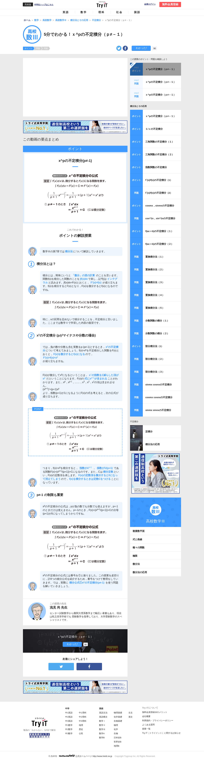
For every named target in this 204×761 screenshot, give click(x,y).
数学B (102, 737)
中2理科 (82, 717)
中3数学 (69, 733)
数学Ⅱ (102, 725)
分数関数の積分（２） (157, 333)
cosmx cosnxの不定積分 (158, 397)
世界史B (117, 742)
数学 (83, 12)
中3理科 (82, 721)
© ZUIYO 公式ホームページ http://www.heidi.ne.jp (80, 756)
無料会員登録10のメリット (154, 712)
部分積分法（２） (154, 359)
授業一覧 (146, 729)
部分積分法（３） (154, 371)
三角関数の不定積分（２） (159, 154)
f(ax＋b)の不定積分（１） (159, 231)
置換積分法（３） (154, 282)
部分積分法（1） (154, 346)
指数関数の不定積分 (156, 167)
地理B (116, 746)
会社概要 (146, 716)
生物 (116, 733)
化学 (116, 729)
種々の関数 (139, 547)
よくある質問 (148, 724)
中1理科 (82, 712)
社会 (119, 12)
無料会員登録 (170, 4)
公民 (81, 733)
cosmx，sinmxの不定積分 (159, 205)
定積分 (149, 431)
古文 (130, 712)
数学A (102, 733)
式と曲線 (137, 539)
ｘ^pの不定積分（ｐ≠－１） (160, 69)
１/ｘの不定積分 (154, 128)
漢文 (130, 717)
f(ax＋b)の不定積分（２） (159, 244)
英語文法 (103, 712)
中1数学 (69, 725)
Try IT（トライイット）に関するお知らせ (161, 733)
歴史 (81, 729)
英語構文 (103, 717)
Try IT (102, 4)
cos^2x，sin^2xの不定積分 (160, 218)
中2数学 (69, 729)
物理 (116, 725)
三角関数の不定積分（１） (159, 141)
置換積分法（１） (154, 256)
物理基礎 (118, 712)
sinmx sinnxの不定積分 (158, 410)
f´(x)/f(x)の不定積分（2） (158, 192)
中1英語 (69, 712)
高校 (101, 708)
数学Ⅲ (102, 729)
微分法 (136, 564)
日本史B (117, 737)
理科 (101, 12)
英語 (66, 12)
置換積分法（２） (154, 269)
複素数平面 (139, 531)
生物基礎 (118, 721)
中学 (67, 708)
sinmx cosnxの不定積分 (158, 384)
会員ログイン (150, 4)
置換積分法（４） (154, 295)
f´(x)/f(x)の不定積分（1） (158, 180)
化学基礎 (118, 717)
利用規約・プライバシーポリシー (157, 720)
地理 (81, 725)
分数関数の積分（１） (157, 320)
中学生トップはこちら (43, 5)
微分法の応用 (140, 572)
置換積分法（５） (154, 307)
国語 (137, 12)
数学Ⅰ (102, 721)
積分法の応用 (152, 444)
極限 (135, 555)
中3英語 (69, 721)
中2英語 (69, 717)
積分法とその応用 (138, 106)
